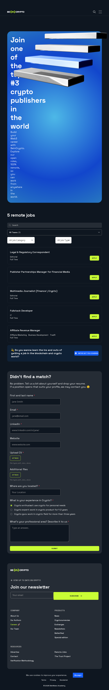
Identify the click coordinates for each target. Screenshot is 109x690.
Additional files (19, 469)
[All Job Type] (63, 240)
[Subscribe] (76, 596)
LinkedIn (16, 424)
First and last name (22, 395)
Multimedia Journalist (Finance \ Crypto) (33, 290)
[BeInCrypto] (19, 573)
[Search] (94, 11)
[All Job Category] (21, 240)
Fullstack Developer (21, 310)
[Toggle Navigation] (100, 12)
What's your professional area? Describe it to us (39, 521)
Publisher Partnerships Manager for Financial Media (40, 271)
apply (94, 258)
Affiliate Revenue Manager (25, 330)
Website (14, 438)
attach (15, 458)
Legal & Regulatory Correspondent (30, 252)
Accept (77, 675)
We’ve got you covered (86, 353)
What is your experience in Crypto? (31, 500)
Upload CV (17, 452)
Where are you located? (25, 486)
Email (14, 409)
